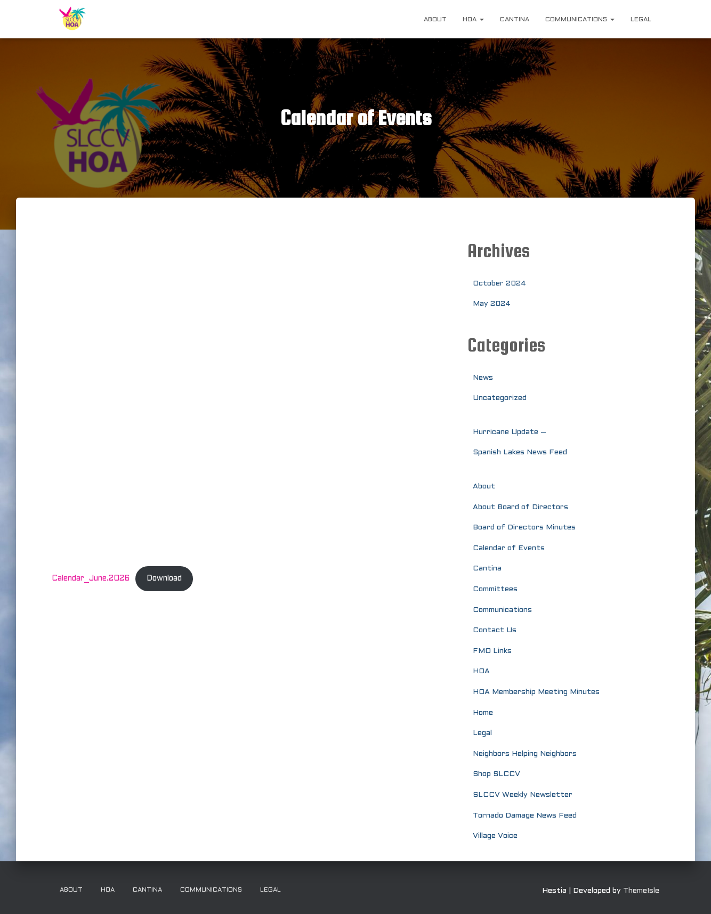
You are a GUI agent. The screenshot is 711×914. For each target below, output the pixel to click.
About (435, 20)
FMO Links (492, 651)
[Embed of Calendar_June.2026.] (251, 394)
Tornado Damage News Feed (525, 815)
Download (164, 578)
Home (483, 712)
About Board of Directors (520, 507)
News (483, 377)
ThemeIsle (641, 890)
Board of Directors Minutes (524, 527)
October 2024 (499, 283)
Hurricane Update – (509, 432)
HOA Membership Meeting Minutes (536, 692)
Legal (641, 20)
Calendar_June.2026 (91, 578)
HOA (473, 20)
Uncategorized (500, 398)
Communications (580, 20)
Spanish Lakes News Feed (520, 452)
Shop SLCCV (496, 774)
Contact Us (494, 630)
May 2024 (492, 303)
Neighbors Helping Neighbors (525, 753)
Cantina (514, 20)
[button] (481, 20)
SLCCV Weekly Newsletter (522, 794)
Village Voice (495, 836)
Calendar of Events (509, 548)
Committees (495, 589)
